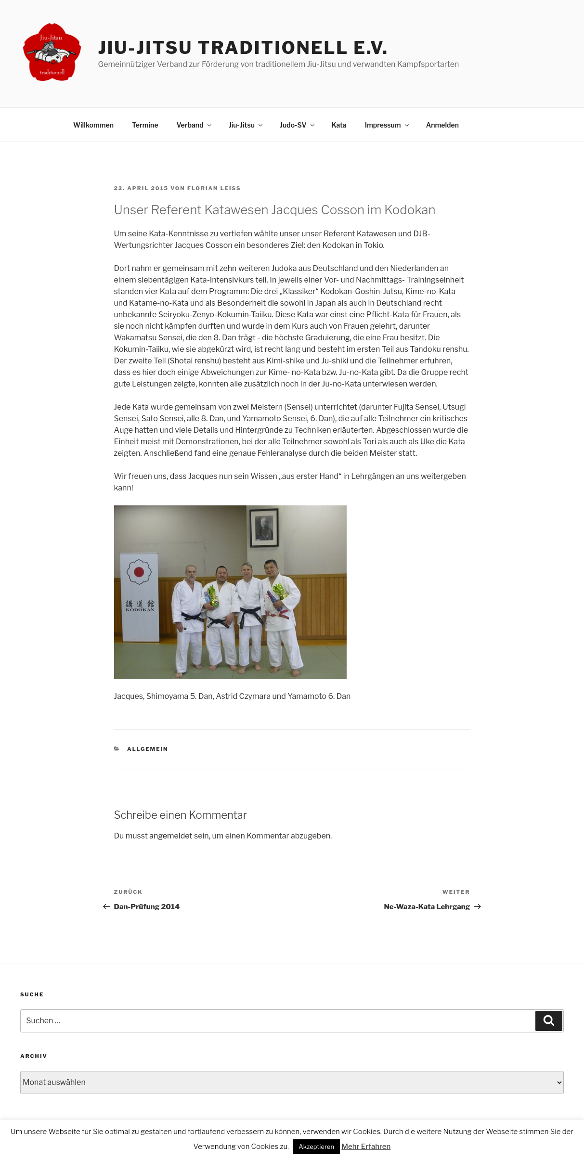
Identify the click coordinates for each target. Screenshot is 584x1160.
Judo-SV (298, 125)
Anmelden (442, 125)
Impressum (387, 125)
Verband (195, 125)
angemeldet (170, 835)
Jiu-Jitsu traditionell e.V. (243, 47)
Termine (145, 125)
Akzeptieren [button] (316, 1146)
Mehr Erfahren (365, 1146)
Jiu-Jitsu (246, 125)
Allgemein (147, 749)
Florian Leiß (214, 188)
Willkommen (93, 125)
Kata (339, 125)
